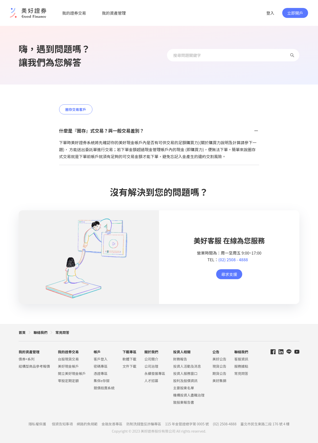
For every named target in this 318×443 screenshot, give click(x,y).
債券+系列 (27, 358)
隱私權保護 (37, 423)
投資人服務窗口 (185, 373)
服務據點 (241, 366)
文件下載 (129, 366)
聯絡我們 (40, 332)
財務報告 (180, 358)
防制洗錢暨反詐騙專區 (143, 423)
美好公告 (219, 358)
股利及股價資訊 (185, 380)
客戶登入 (101, 358)
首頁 (22, 332)
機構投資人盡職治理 (188, 395)
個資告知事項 (62, 423)
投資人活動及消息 (187, 366)
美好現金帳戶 (68, 366)
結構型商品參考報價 (34, 366)
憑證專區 (101, 373)
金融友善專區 (112, 423)
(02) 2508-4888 (225, 423)
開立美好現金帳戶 (72, 373)
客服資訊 (241, 358)
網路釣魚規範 (87, 423)
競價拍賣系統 (104, 387)
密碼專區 (101, 366)
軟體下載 (129, 358)
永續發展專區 (154, 373)
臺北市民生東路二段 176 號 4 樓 (265, 423)
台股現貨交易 (68, 358)
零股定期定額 (68, 380)
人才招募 (151, 380)
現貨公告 (219, 366)
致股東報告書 (183, 402)
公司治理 (151, 366)
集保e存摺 (102, 380)
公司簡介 (151, 358)
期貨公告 (219, 373)
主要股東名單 (183, 387)
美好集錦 (219, 380)
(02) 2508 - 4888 (233, 260)
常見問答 (62, 332)
